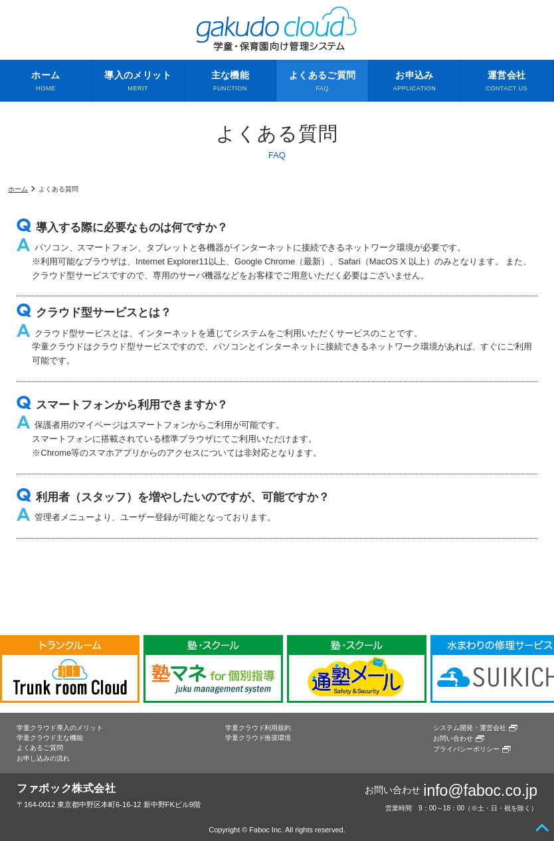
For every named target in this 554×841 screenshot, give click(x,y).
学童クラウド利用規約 (258, 727)
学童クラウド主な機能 (50, 737)
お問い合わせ (453, 738)
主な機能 (230, 82)
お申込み (414, 82)
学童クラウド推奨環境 (258, 737)
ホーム (46, 82)
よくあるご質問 (322, 82)
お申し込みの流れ (43, 758)
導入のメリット (138, 82)
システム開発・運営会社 (469, 727)
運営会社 (507, 82)
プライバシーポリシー (466, 749)
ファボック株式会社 (66, 788)
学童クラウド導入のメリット (60, 727)
